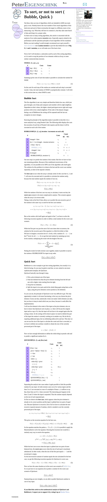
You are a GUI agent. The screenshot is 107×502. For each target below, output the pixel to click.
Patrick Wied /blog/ (81, 40)
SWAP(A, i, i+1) (35, 147)
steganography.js (80, 34)
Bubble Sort (66, 466)
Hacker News (64, 492)
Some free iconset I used (82, 41)
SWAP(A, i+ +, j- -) (37, 375)
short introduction (29, 46)
